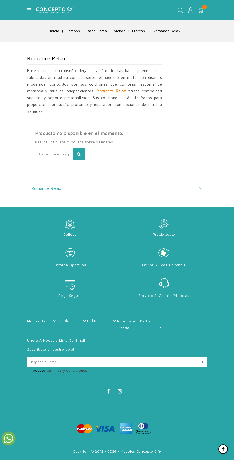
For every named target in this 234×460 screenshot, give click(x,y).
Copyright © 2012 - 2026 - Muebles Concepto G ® (117, 451)
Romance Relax (46, 188)
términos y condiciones (67, 370)
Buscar (79, 154)
